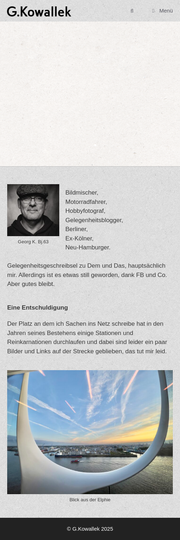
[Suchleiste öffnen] (132, 10)
